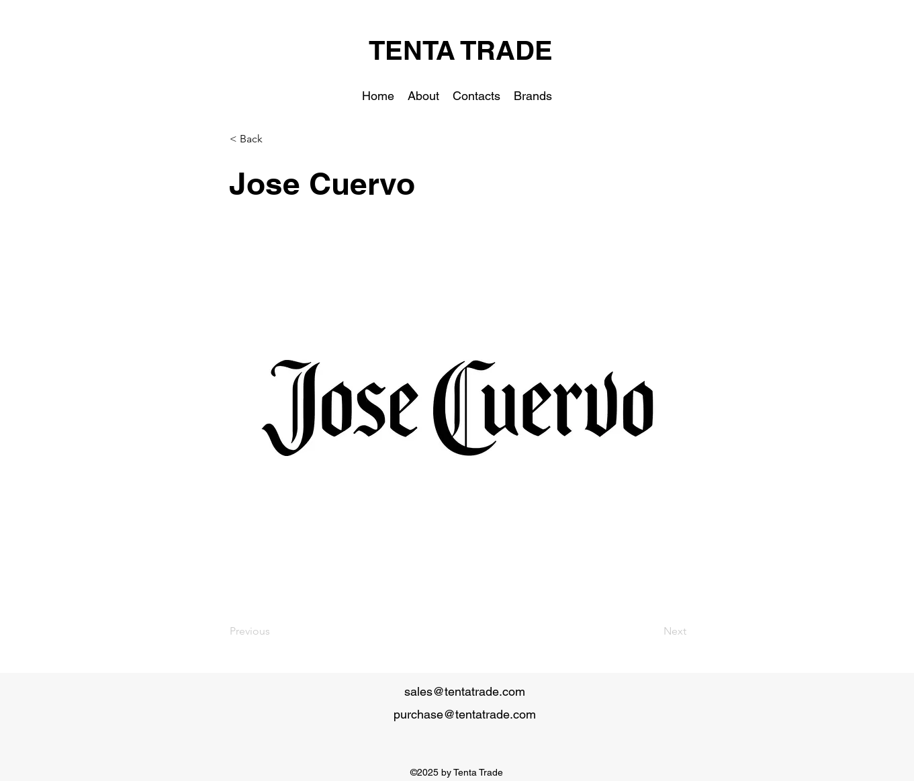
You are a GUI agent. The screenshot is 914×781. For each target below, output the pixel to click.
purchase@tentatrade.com (465, 714)
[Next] (652, 631)
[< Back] (274, 139)
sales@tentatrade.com (464, 691)
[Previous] (274, 631)
